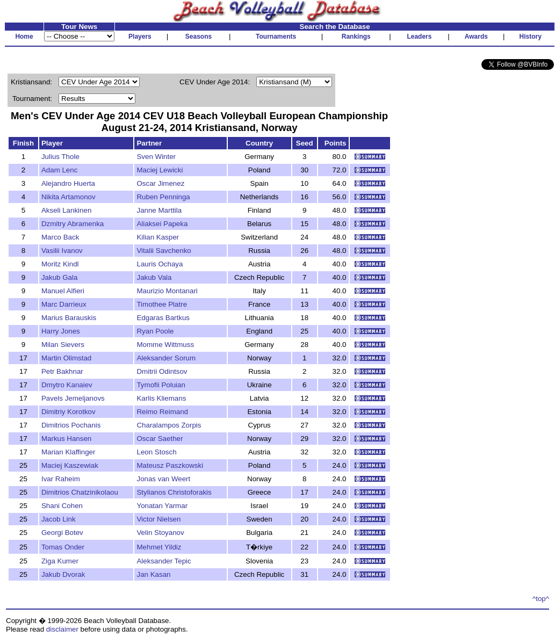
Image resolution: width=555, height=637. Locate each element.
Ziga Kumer (59, 561)
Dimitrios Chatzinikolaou (79, 492)
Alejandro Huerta (68, 183)
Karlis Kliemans (161, 398)
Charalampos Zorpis (168, 425)
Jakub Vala (153, 277)
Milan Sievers (62, 345)
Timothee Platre (161, 304)
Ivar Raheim (60, 479)
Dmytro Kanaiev (66, 385)
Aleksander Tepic (163, 561)
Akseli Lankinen (66, 210)
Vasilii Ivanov (62, 251)
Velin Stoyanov (160, 533)
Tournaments (276, 36)
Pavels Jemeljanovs (73, 398)
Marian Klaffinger (68, 452)
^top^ (540, 599)
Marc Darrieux (64, 304)
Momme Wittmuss (165, 345)
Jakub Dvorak (63, 574)
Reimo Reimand (162, 412)
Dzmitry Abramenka (72, 224)
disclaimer (62, 629)
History (531, 36)
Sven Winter (156, 157)
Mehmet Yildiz (158, 547)
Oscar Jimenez (160, 183)
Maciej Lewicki (159, 170)
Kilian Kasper (157, 237)
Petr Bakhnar (62, 371)
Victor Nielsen (158, 519)
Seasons (198, 36)
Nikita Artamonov (68, 197)
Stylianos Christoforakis (173, 492)
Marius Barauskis (68, 318)
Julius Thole (60, 157)
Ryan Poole (155, 331)
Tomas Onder (62, 547)
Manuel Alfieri (62, 291)
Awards (476, 36)
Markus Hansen (66, 439)
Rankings (356, 36)
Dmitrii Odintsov (161, 371)
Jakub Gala (59, 277)
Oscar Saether (159, 439)
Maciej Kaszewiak (69, 465)
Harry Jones (60, 331)
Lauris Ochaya (159, 264)
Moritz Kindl (60, 264)
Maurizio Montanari (166, 291)
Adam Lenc (59, 170)
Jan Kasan (153, 574)
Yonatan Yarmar (162, 506)
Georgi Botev (62, 533)
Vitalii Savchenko (163, 251)
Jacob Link (58, 519)
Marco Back (60, 237)
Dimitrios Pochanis (70, 425)
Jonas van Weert (163, 479)
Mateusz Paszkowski (169, 465)
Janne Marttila (159, 210)
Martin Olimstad (66, 358)
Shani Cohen (62, 506)
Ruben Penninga (163, 197)
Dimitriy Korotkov (68, 412)
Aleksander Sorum (166, 358)
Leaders (419, 36)
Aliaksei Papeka (162, 224)
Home (24, 36)
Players (140, 36)
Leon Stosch (156, 452)
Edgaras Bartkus (163, 318)
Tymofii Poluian (160, 385)
